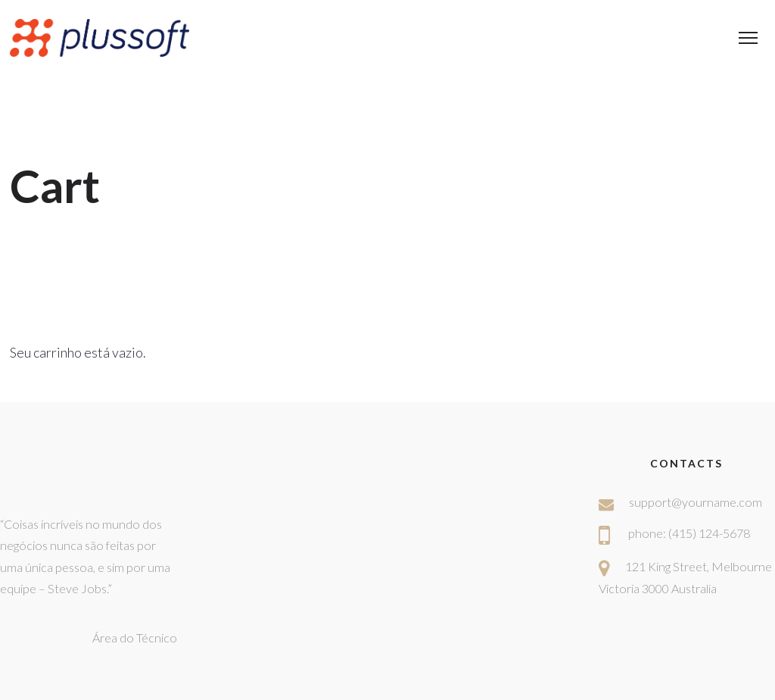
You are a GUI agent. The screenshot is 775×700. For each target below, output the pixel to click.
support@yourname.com (695, 502)
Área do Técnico (134, 637)
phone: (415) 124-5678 (689, 533)
